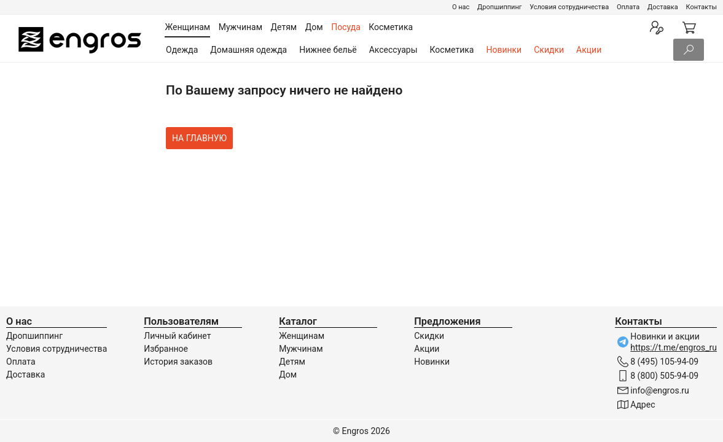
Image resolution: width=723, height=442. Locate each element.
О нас (460, 7)
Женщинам (301, 336)
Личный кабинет (177, 336)
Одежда (182, 50)
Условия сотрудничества (569, 7)
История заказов (178, 361)
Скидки (549, 50)
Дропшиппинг (499, 7)
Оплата (628, 7)
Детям (292, 361)
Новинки (504, 50)
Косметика (452, 50)
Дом (288, 374)
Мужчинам (300, 349)
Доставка (662, 7)
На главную (199, 138)
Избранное (166, 349)
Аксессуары (393, 50)
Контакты (701, 7)
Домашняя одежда (248, 50)
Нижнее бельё (327, 50)
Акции (588, 50)
